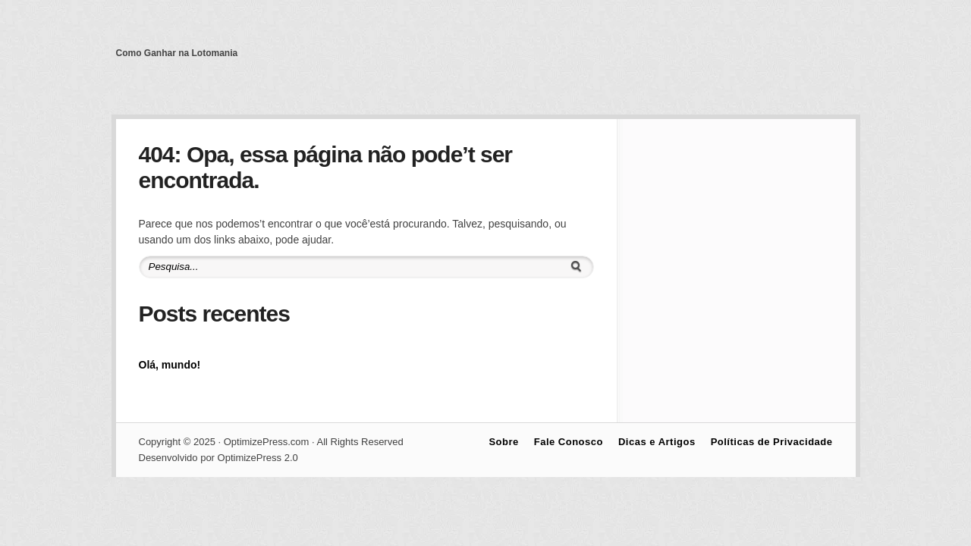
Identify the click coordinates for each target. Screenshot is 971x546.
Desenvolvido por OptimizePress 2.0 (218, 457)
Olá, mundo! (170, 365)
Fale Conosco (568, 441)
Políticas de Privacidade (772, 441)
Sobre (503, 441)
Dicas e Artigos (657, 441)
